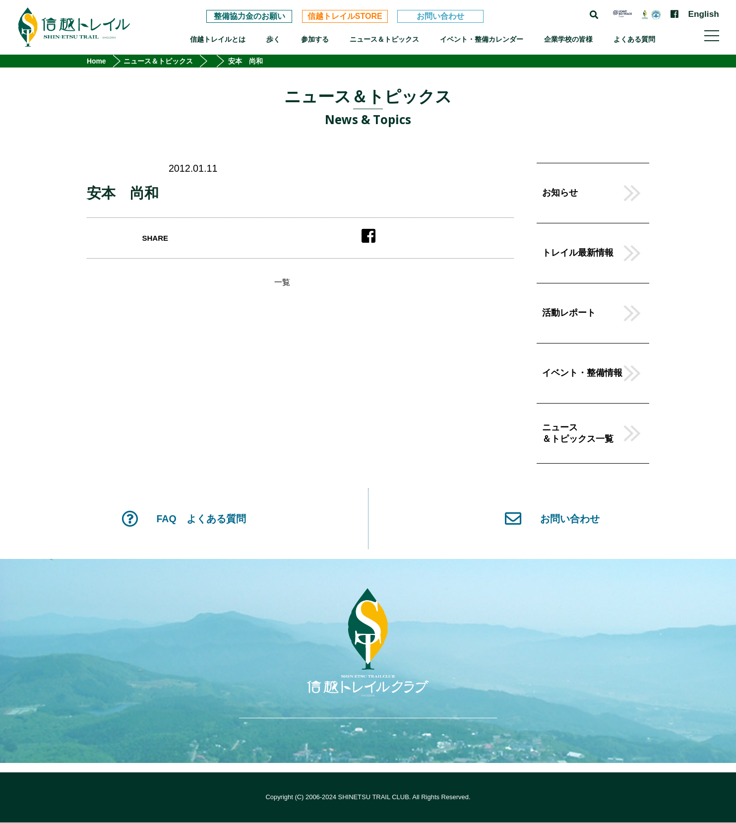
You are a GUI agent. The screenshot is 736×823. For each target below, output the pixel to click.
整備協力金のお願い (249, 16)
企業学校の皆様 (568, 39)
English (703, 14)
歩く (273, 39)
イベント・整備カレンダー (481, 39)
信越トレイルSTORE (344, 16)
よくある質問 (634, 39)
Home (96, 61)
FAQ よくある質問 (183, 518)
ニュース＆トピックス (384, 39)
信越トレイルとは (217, 39)
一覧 (282, 282)
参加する (315, 39)
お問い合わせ (440, 16)
